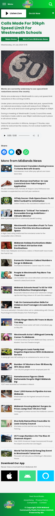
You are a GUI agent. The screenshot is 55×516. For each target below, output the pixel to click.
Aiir (42, 512)
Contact (42, 502)
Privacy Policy (42, 500)
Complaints (32, 502)
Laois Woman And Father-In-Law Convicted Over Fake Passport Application (31, 183)
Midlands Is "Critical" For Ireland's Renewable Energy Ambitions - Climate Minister (31, 213)
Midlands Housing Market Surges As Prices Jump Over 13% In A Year (32, 407)
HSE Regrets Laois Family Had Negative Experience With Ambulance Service (34, 352)
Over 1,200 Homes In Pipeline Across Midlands (32, 392)
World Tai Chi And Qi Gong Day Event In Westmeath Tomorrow (33, 452)
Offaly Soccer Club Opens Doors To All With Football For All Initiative (34, 199)
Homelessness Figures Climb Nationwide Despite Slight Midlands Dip (32, 379)
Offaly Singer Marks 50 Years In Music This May (33, 321)
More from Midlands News (35, 39)
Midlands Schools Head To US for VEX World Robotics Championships (33, 288)
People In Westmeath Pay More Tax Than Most (32, 274)
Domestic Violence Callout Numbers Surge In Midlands (33, 261)
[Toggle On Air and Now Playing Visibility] (41, 13)
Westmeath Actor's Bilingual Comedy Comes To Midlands (33, 336)
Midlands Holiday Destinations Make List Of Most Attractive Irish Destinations (33, 245)
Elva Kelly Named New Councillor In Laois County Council (32, 422)
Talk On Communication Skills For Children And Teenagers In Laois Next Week (33, 305)
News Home (11, 39)
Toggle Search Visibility (51, 4)
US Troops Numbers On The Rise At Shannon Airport (32, 437)
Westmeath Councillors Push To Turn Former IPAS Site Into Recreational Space (33, 228)
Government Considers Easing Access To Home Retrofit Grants (34, 167)
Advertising (29, 500)
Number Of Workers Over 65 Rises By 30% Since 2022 (33, 365)
